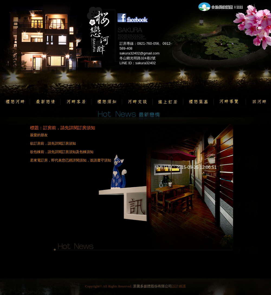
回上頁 (211, 175)
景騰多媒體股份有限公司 (152, 286)
